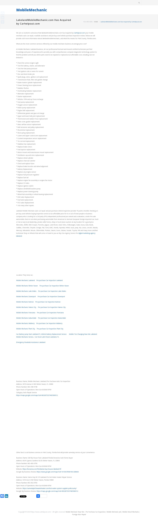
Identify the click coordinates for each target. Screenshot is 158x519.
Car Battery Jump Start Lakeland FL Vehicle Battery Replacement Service (41, 334)
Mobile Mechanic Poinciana (25, 313)
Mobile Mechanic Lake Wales (26, 291)
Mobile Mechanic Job (114, 512)
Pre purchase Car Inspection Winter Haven (54, 286)
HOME (96, 22)
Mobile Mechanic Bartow (25, 302)
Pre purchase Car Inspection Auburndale (52, 318)
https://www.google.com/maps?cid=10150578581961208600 (58, 472)
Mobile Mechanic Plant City (25, 329)
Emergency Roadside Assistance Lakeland (30, 342)
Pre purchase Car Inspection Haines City (52, 307)
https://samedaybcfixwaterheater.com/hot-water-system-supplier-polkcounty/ (50, 488)
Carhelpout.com (79, 33)
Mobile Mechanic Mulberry (25, 323)
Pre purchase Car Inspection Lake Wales (52, 291)
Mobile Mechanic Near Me (75, 512)
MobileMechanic (31, 9)
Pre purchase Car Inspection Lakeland (49, 280)
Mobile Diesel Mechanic (130, 512)
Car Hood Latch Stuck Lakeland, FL (47, 337)
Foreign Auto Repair (79, 514)
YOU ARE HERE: (88, 22)
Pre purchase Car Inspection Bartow (47, 302)
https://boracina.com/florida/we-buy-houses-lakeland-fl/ (42, 469)
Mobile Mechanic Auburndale (26, 318)
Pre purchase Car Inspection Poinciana (50, 313)
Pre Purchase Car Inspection (95, 512)
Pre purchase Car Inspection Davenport (51, 296)
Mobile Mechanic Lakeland (25, 280)
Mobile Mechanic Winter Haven (27, 286)
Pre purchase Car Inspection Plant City (50, 329)
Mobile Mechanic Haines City (26, 307)
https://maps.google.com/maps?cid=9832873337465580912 (37, 395)
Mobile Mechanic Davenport (26, 296)
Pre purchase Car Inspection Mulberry (49, 323)
